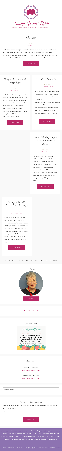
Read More (31, 63)
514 (47, 260)
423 (31, 260)
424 (36, 260)
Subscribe (31, 419)
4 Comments (31, 45)
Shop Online (35, 370)
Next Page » (53, 260)
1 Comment (15, 90)
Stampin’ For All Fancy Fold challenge (17, 203)
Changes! (31, 37)
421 (22, 260)
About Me (31, 298)
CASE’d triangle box (47, 79)
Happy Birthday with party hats (15, 80)
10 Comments (45, 151)
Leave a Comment (47, 87)
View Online (26, 370)
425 (41, 260)
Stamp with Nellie (31, 16)
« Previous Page (9, 260)
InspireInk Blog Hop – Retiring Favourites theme (45, 140)
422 (27, 260)
